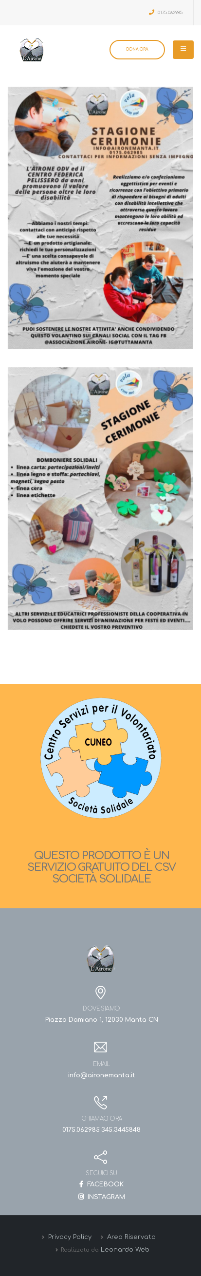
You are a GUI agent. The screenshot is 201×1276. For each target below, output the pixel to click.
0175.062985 (166, 12)
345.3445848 (121, 1129)
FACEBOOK (101, 1184)
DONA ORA (137, 49)
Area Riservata (130, 1237)
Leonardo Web (125, 1249)
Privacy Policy (68, 1237)
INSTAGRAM (101, 1197)
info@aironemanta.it (101, 1075)
